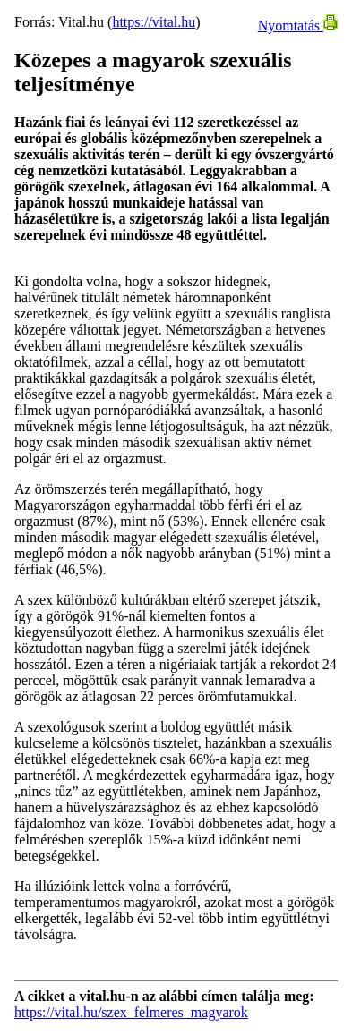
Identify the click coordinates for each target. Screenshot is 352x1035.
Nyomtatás (298, 25)
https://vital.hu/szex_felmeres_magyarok (131, 1012)
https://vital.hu (153, 22)
